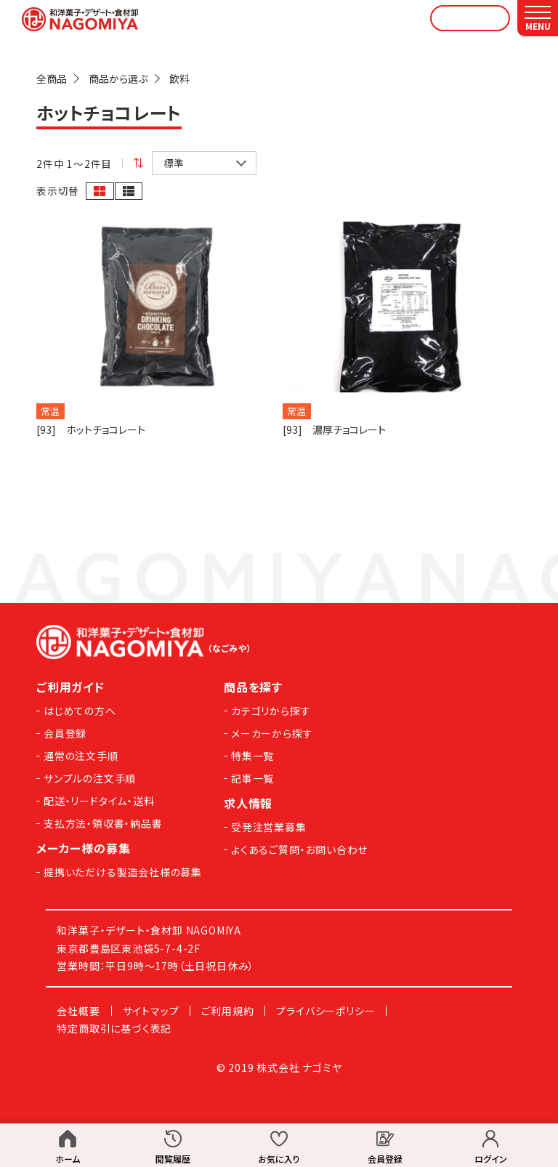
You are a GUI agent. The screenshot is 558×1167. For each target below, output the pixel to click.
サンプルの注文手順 (90, 778)
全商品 (51, 78)
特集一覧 (252, 755)
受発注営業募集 (269, 827)
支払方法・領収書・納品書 (103, 823)
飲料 (179, 78)
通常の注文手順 (81, 755)
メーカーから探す (271, 733)
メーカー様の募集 (83, 848)
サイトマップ (151, 1011)
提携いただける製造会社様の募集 (123, 872)
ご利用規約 (227, 1011)
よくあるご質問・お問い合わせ (299, 849)
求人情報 (248, 803)
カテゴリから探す (270, 710)
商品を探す (253, 686)
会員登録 (65, 733)
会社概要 (78, 1011)
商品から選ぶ (118, 78)
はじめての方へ (80, 710)
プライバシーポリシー (325, 1011)
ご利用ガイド (70, 686)
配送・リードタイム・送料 (99, 801)
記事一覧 (252, 778)
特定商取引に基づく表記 (114, 1028)
